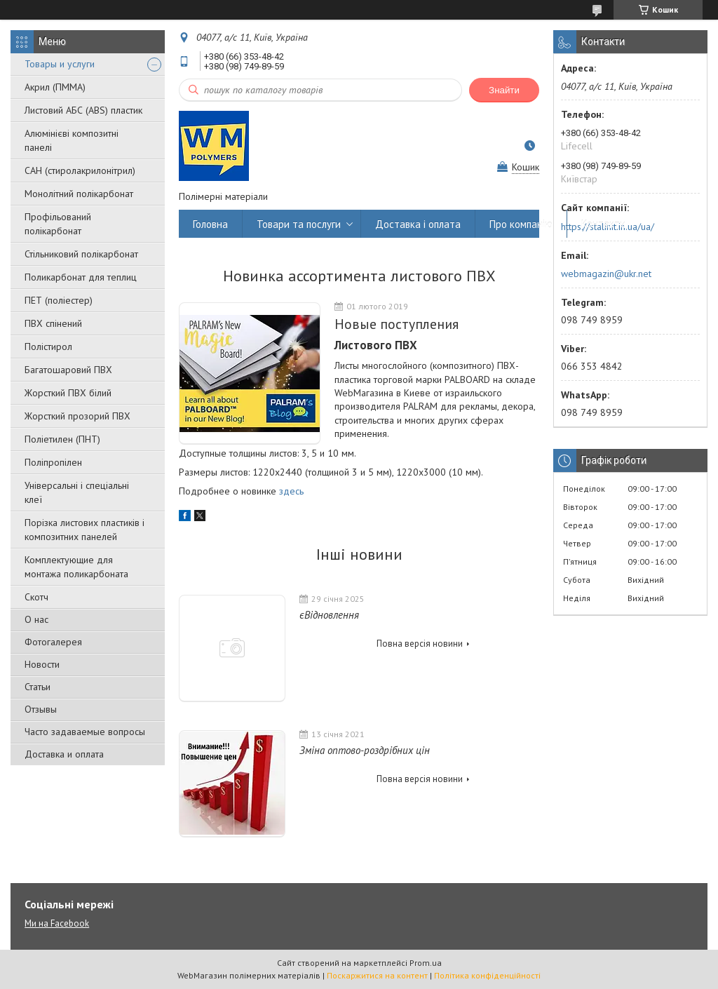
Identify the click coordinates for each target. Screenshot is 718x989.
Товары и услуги (60, 64)
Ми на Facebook (57, 923)
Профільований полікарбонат (58, 223)
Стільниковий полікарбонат (81, 254)
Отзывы (41, 709)
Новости (42, 664)
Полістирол (48, 346)
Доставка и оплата (64, 754)
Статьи (37, 686)
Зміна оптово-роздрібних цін (364, 750)
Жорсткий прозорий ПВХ (77, 416)
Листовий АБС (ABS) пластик (83, 110)
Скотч (36, 597)
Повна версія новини (420, 643)
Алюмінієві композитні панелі (71, 140)
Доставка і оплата (418, 224)
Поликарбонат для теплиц (81, 277)
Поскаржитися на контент (377, 975)
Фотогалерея (53, 641)
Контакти (603, 224)
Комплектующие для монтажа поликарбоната (76, 566)
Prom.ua (425, 962)
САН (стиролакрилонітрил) (80, 170)
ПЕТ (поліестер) (59, 300)
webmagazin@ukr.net (606, 273)
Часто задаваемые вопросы (85, 731)
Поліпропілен (53, 462)
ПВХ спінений (53, 323)
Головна (210, 224)
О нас (36, 619)
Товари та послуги (299, 224)
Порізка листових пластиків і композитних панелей (84, 529)
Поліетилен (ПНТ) (62, 439)
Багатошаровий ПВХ (68, 369)
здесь (291, 491)
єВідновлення (329, 614)
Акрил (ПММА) (55, 87)
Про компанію (521, 224)
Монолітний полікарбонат (79, 193)
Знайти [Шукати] (504, 90)
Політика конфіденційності (487, 975)
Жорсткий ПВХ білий (68, 392)
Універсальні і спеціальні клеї (77, 492)
